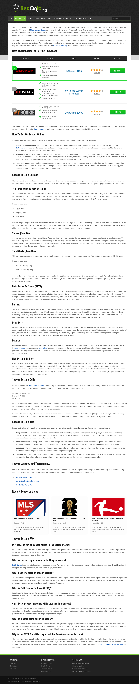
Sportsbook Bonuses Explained (81, 671)
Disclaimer (13, 669)
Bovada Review (45, 666)
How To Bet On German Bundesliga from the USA (107, 519)
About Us (13, 663)
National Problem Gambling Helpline (30, 681)
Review (97, 73)
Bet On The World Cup (24, 485)
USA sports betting (60, 46)
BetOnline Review (46, 663)
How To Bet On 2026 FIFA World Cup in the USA (69, 519)
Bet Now (117, 70)
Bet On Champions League (26, 477)
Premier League (19, 348)
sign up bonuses (40, 129)
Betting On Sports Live (78, 666)
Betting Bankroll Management (80, 663)
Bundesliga (43, 348)
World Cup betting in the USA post (110, 644)
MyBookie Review (46, 669)
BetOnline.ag (21, 148)
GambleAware (15, 681)
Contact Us (13, 666)
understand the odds (36, 385)
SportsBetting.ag (46, 671)
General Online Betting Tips (80, 669)
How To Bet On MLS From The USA (27, 518)
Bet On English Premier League (27, 481)
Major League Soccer (38, 30)
